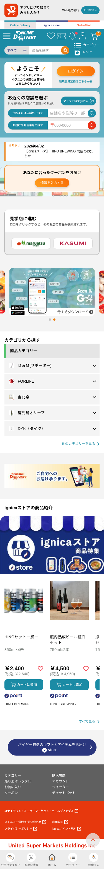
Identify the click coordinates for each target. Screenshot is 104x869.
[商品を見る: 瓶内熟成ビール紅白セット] (69, 629)
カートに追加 (24, 685)
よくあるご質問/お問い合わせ (25, 822)
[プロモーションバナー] (52, 545)
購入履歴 (58, 775)
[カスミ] (73, 243)
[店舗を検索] (92, 113)
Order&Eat (84, 25)
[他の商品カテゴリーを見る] (81, 444)
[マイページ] (82, 36)
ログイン (75, 71)
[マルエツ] (31, 243)
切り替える (90, 10)
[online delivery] (25, 35)
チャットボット (63, 793)
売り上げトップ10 (17, 781)
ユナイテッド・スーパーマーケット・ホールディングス (41, 811)
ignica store (52, 25)
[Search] (45, 50)
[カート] (94, 36)
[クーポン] (61, 36)
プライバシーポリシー (20, 829)
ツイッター (60, 787)
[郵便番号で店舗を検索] (92, 125)
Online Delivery (20, 25)
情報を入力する (52, 183)
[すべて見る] (89, 721)
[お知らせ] (72, 36)
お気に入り (12, 787)
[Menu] (6, 36)
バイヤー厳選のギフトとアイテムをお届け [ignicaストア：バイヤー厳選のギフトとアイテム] (52, 748)
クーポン (11, 793)
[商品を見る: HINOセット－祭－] (23, 629)
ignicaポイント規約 (66, 829)
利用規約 (60, 822)
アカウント (60, 781)
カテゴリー (12, 775)
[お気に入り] (51, 36)
